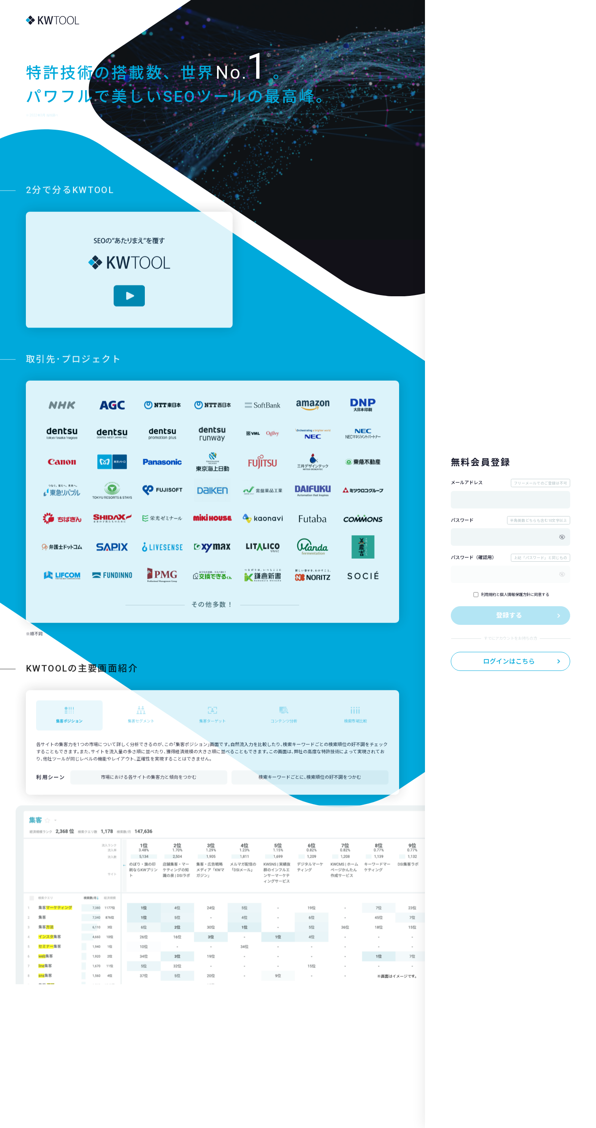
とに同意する (511, 595)
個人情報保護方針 (515, 595)
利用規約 (488, 595)
